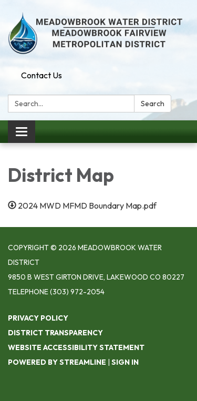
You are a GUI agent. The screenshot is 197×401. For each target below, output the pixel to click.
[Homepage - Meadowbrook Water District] (98, 33)
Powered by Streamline (57, 362)
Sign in (125, 362)
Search (152, 103)
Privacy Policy (38, 318)
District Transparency (55, 332)
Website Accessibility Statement (76, 347)
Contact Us (41, 75)
